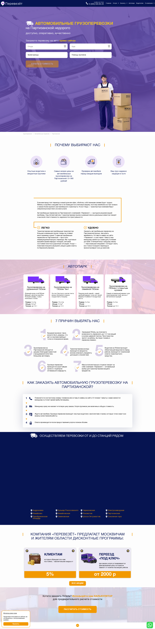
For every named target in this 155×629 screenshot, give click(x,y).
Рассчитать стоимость (77, 609)
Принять (15, 624)
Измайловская (64, 513)
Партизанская (114, 513)
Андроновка (38, 510)
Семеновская (63, 517)
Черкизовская (89, 510)
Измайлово (37, 513)
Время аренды (33, 55)
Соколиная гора (115, 517)
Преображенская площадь (40, 517)
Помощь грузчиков (79, 55)
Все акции (77, 583)
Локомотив (87, 513)
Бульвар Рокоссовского (68, 510)
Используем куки (10, 613)
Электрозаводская (116, 510)
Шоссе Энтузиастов (91, 517)
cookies (6, 620)
